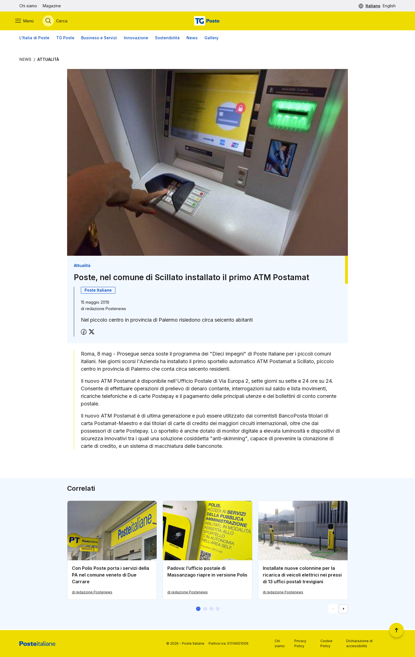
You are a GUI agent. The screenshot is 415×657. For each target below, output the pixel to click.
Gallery (211, 39)
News (192, 39)
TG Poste (65, 39)
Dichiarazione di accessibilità (359, 643)
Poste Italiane (98, 291)
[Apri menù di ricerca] (59, 21)
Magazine (52, 5)
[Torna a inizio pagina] (396, 630)
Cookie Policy (326, 643)
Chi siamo (28, 5)
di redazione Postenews (92, 593)
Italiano (373, 5)
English (389, 5)
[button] (198, 610)
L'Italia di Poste (34, 39)
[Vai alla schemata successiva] (343, 609)
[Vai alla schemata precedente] (333, 609)
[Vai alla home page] (207, 21)
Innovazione (136, 39)
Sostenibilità (167, 39)
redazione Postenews (105, 310)
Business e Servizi (99, 39)
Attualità (48, 60)
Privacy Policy (300, 643)
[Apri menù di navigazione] (28, 21)
